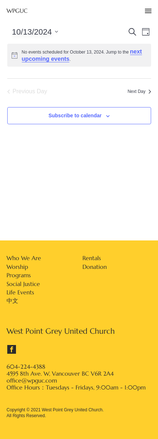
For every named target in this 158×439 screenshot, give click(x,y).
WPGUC (17, 10)
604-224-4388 (26, 366)
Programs (19, 275)
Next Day (139, 91)
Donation (94, 266)
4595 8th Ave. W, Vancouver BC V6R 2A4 (60, 373)
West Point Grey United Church (61, 331)
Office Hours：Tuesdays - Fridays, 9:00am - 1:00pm (76, 387)
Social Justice (23, 283)
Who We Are (24, 258)
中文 (12, 300)
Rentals (91, 258)
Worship (17, 266)
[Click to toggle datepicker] (35, 31)
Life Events (20, 292)
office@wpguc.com (32, 380)
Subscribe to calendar (74, 115)
